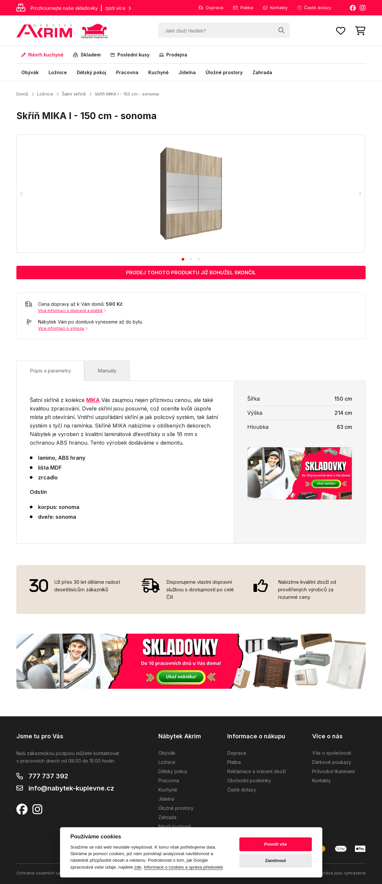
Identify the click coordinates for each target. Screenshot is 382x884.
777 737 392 (48, 776)
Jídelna (187, 72)
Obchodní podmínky (249, 780)
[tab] (183, 259)
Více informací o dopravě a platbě (72, 310)
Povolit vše (275, 844)
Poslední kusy (130, 54)
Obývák (30, 72)
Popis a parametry (50, 371)
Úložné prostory (224, 72)
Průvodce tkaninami (333, 771)
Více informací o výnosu (63, 328)
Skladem (87, 54)
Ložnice (58, 72)
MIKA (93, 400)
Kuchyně (158, 72)
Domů (22, 93)
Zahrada (262, 72)
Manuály (107, 371)
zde (137, 867)
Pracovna (127, 72)
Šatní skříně (74, 93)
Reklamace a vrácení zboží (256, 771)
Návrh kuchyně (42, 54)
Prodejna (173, 54)
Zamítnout (275, 860)
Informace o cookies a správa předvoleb (183, 867)
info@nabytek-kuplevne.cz (71, 788)
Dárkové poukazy (331, 762)
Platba (243, 7)
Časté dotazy (314, 7)
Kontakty (275, 7)
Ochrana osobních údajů (42, 872)
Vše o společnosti (331, 753)
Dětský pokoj (91, 72)
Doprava (210, 7)
